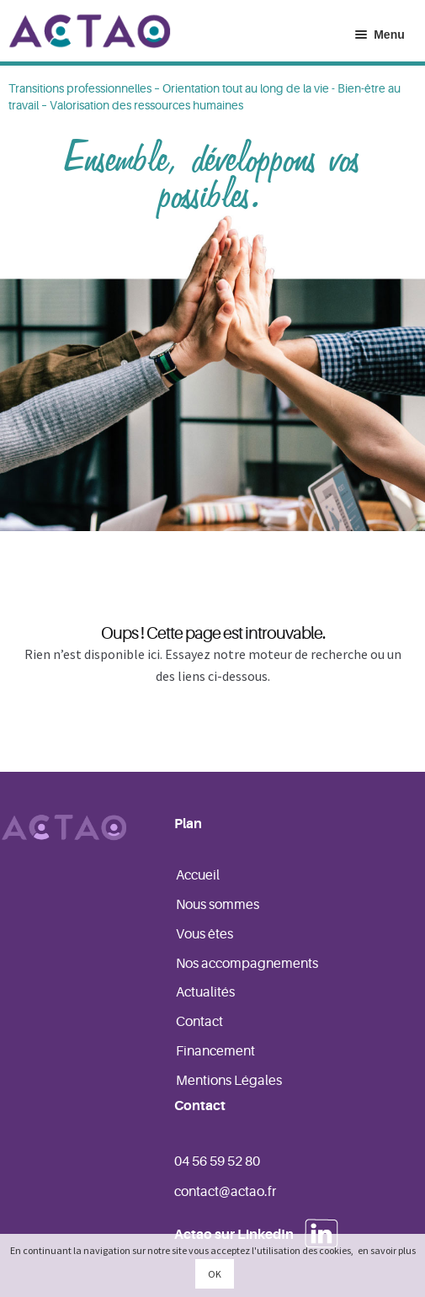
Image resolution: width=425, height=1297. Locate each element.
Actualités (205, 992)
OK (214, 1274)
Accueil (198, 875)
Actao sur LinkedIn (234, 1234)
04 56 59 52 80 (217, 1161)
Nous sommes (217, 904)
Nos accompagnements (247, 963)
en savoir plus (387, 1250)
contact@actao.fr (225, 1191)
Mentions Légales (229, 1080)
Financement (215, 1051)
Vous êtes (204, 934)
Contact (199, 1021)
